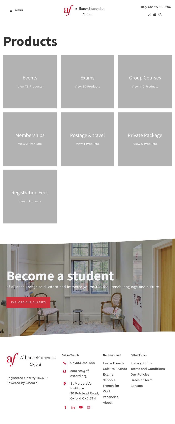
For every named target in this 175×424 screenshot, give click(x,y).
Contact (136, 386)
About (108, 402)
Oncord (31, 383)
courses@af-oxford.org (80, 373)
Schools (109, 380)
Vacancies (110, 397)
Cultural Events (115, 369)
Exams (108, 374)
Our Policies (139, 374)
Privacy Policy (141, 363)
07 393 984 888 (82, 363)
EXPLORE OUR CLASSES (23, 299)
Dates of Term (141, 380)
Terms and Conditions (147, 369)
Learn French (113, 363)
